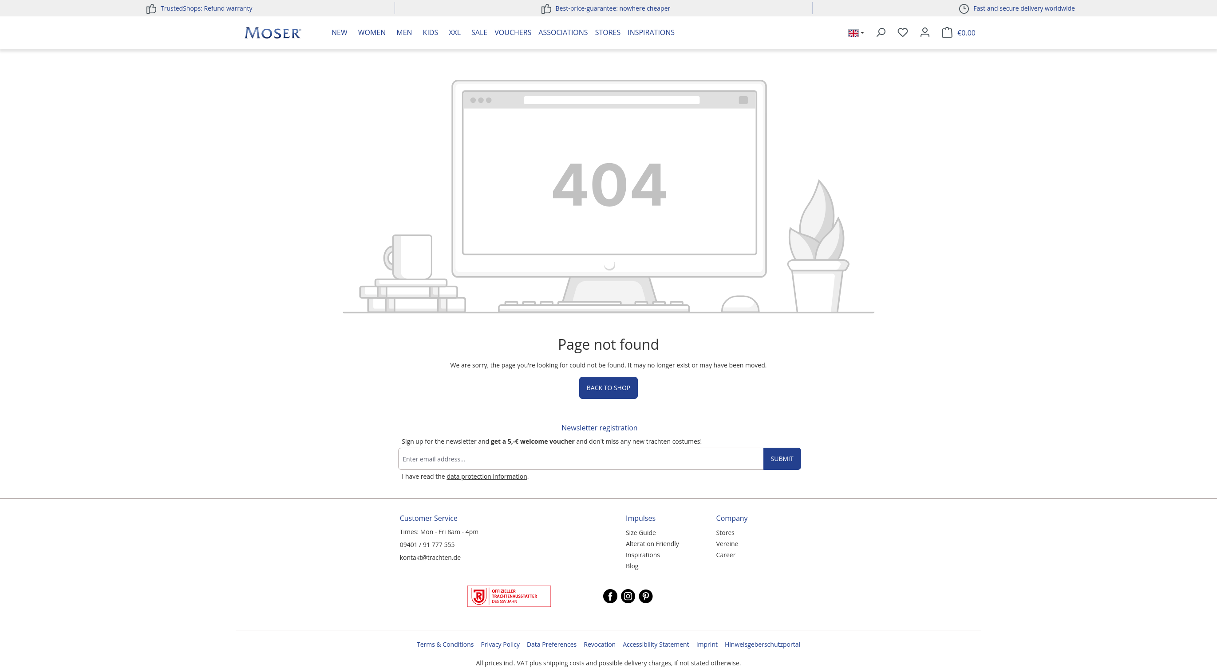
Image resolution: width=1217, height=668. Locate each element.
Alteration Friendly (652, 543)
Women (372, 32)
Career (726, 555)
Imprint (707, 644)
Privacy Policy (500, 644)
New (340, 32)
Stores (608, 32)
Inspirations (651, 32)
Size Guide (641, 532)
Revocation (600, 644)
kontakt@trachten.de (430, 557)
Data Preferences (552, 644)
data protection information (486, 476)
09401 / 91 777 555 (427, 544)
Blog (632, 566)
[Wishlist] (903, 32)
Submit (782, 458)
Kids (431, 32)
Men (404, 32)
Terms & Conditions (445, 644)
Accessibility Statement (656, 644)
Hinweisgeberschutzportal (762, 644)
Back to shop (608, 387)
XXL (455, 32)
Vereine (727, 543)
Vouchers (512, 32)
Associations (563, 32)
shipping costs (564, 663)
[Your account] (925, 32)
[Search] (880, 32)
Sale (479, 32)
